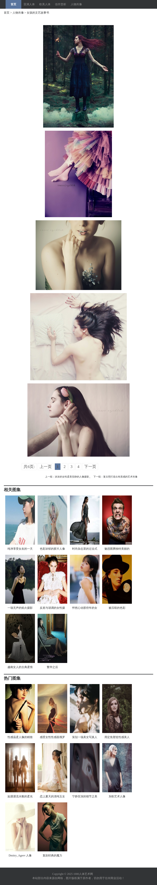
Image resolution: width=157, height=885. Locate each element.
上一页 (46, 466)
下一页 (90, 466)
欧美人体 (44, 4)
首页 (13, 4)
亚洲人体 (29, 4)
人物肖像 (76, 4)
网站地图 (99, 873)
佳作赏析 (60, 4)
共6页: (29, 466)
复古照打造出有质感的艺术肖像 (120, 476)
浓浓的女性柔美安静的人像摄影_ (72, 476)
